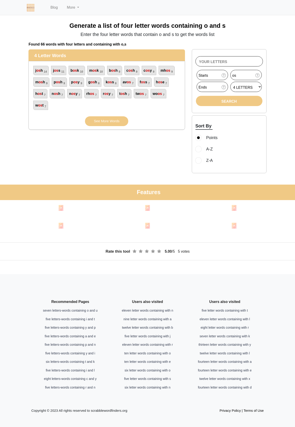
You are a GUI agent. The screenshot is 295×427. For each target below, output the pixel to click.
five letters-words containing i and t (70, 319)
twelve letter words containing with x (224, 379)
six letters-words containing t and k (70, 361)
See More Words (106, 121)
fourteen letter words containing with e (225, 370)
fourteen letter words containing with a (225, 361)
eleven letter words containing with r (147, 344)
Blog (54, 7)
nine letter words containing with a (147, 319)
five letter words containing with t (225, 310)
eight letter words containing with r (225, 327)
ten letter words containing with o (147, 353)
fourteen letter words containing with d (225, 387)
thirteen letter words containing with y (224, 344)
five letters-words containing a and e (70, 336)
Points (208, 138)
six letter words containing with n (148, 387)
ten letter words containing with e (147, 361)
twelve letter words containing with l (225, 353)
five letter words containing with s (147, 379)
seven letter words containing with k (225, 336)
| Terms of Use (253, 410)
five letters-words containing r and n (70, 387)
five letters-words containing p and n (70, 344)
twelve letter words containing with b (147, 327)
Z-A (205, 160)
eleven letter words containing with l (225, 319)
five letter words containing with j (148, 336)
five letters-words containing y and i (70, 353)
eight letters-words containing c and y (70, 379)
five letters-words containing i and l (70, 370)
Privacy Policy (230, 410)
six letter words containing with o (148, 370)
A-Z (205, 149)
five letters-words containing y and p (70, 327)
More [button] (71, 7)
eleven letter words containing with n (147, 310)
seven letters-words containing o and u (70, 310)
